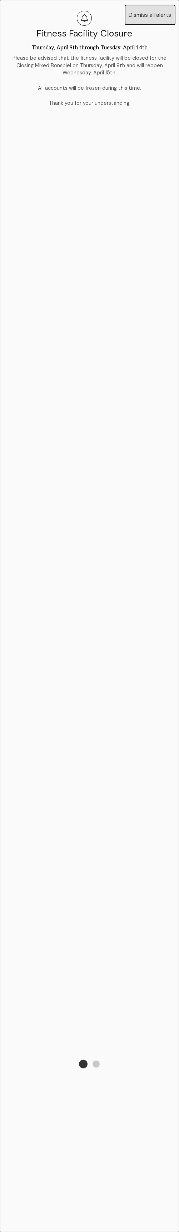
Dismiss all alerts (150, 15)
